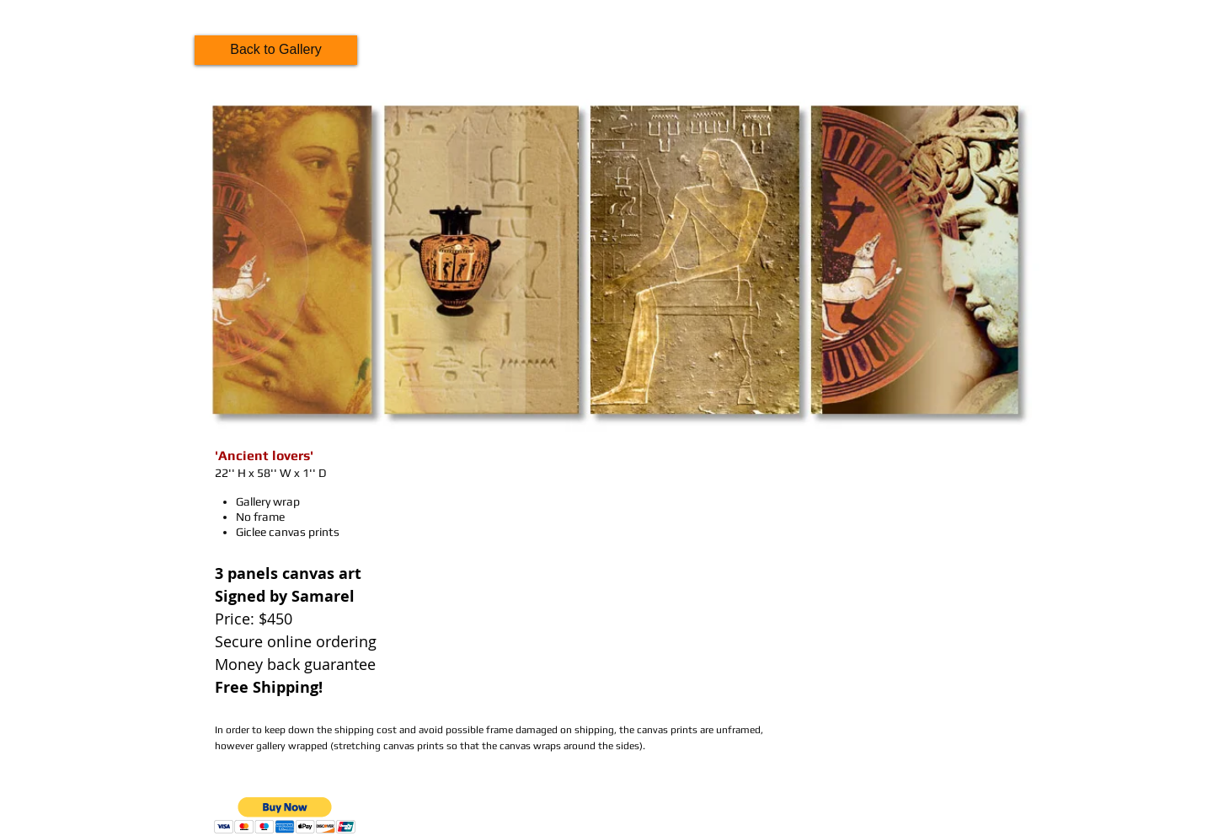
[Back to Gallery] (276, 50)
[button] (285, 815)
